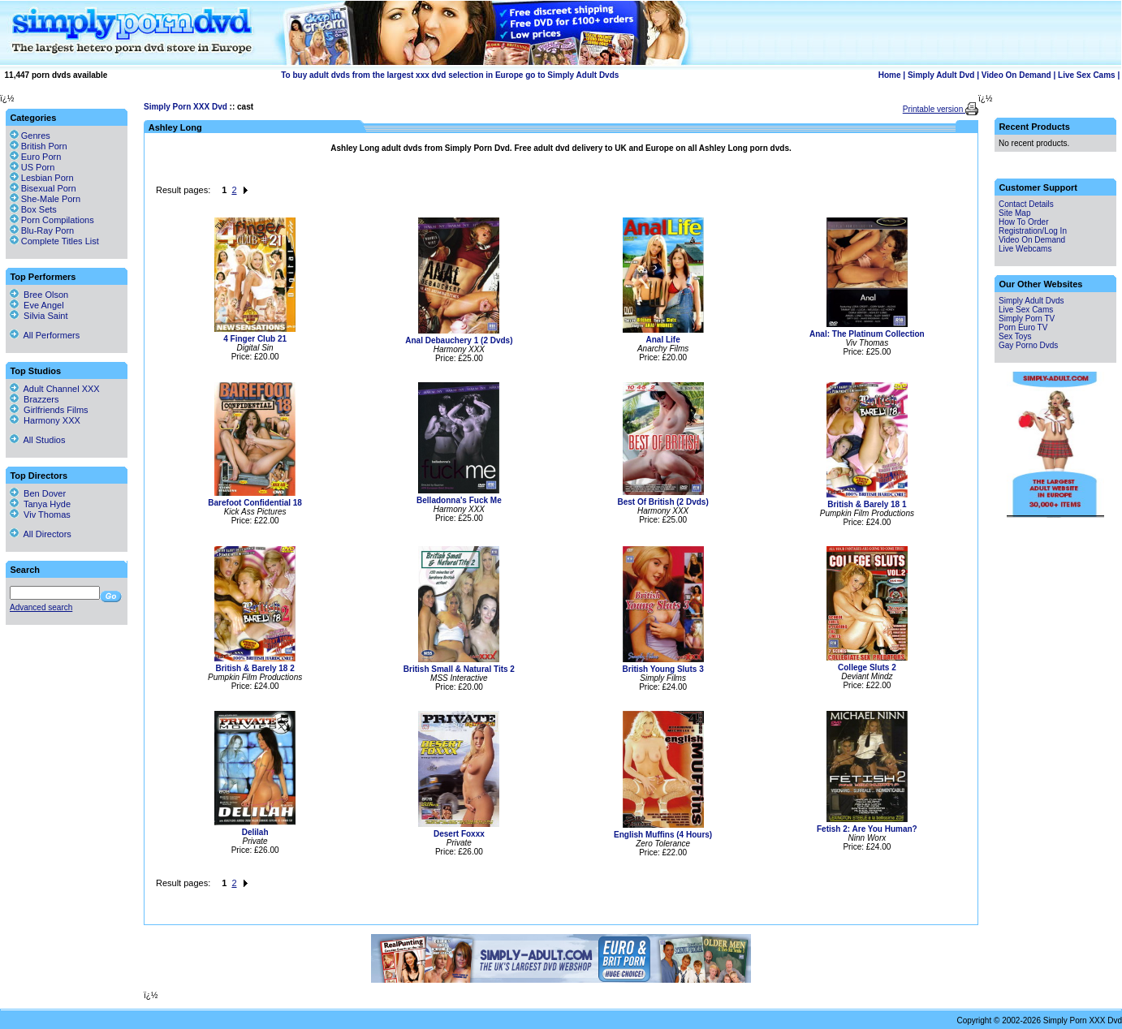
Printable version (934, 109)
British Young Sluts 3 (663, 669)
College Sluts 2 (867, 667)
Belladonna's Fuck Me (459, 500)
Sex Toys (1015, 336)
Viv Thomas (40, 514)
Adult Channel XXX (55, 389)
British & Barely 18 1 (866, 504)
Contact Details (1026, 204)
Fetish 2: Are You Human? (867, 828)
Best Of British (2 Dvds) (663, 501)
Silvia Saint (39, 316)
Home (889, 75)
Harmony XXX (45, 420)
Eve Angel (37, 305)
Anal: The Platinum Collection (867, 333)
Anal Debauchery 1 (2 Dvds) (458, 340)
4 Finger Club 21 (255, 338)
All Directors (40, 534)
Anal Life (663, 339)
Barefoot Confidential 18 (255, 502)
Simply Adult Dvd (941, 75)
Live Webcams (1025, 248)
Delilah (255, 832)
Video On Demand (1016, 75)
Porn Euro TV (1023, 327)
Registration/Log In (1033, 230)
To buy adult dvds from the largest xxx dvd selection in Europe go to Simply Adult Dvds (450, 75)
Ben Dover (38, 493)
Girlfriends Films (49, 410)
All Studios (37, 440)
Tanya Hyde (40, 504)
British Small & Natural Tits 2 (459, 669)
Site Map (1014, 213)
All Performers (45, 335)
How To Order (1024, 221)
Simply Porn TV (1027, 318)
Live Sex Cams (1087, 75)
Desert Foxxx (459, 833)
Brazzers (34, 399)
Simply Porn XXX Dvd (185, 106)
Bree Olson (39, 294)
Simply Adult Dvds (1031, 300)
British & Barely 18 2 (254, 668)
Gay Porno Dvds (1028, 345)
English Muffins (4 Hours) (663, 834)
